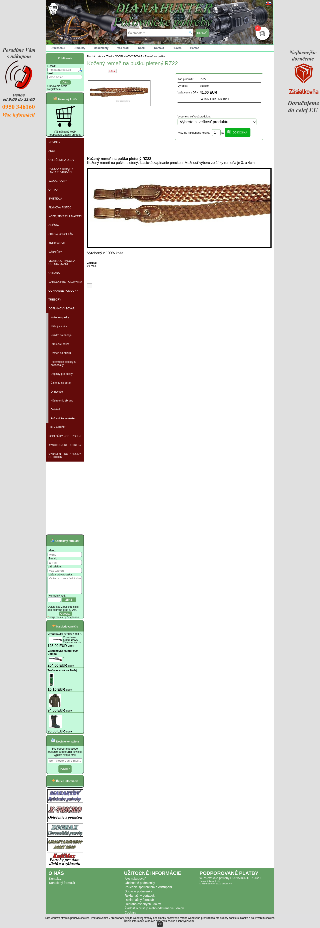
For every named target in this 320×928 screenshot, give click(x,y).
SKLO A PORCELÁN (60, 234)
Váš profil (123, 48)
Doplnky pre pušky (62, 373)
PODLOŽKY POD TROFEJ (64, 436)
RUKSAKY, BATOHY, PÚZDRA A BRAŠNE (61, 170)
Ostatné (55, 409)
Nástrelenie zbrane (62, 400)
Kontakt (159, 48)
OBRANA (54, 272)
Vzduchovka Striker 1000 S (65, 637)
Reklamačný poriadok (140, 899)
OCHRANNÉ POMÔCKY (63, 290)
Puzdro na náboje (61, 335)
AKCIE (52, 151)
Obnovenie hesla (57, 86)
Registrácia (54, 89)
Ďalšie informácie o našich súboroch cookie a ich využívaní (159, 921)
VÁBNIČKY (55, 252)
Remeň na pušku (61, 353)
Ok (160, 924)
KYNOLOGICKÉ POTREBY (64, 445)
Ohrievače (57, 391)
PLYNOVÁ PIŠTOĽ (59, 207)
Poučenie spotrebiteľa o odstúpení (148, 890)
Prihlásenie (58, 48)
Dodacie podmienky (138, 894)
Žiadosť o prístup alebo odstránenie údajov (154, 911)
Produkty (79, 48)
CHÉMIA (53, 225)
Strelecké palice (60, 344)
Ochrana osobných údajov (143, 907)
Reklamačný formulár (139, 903)
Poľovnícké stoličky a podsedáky (63, 363)
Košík (141, 48)
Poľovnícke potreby (210, 884)
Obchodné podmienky (140, 886)
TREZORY (54, 299)
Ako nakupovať (135, 882)
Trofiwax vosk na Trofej (62, 673)
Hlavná (177, 48)
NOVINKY (54, 142)
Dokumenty (101, 48)
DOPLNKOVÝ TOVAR (61, 308)
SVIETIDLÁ (55, 198)
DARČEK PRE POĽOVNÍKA (65, 281)
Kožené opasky (60, 317)
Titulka (110, 56)
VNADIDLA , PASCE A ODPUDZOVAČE (61, 262)
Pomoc (194, 48)
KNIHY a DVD (56, 243)
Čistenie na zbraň (61, 382)
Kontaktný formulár (62, 886)
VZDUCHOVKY (57, 180)
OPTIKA (53, 189)
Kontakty (55, 882)
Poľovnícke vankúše (63, 418)
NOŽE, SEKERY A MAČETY (65, 216)
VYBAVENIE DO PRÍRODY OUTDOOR (64, 455)
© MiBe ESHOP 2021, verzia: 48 (216, 887)
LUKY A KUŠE (57, 427)
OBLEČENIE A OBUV (61, 159)
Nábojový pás (59, 326)
